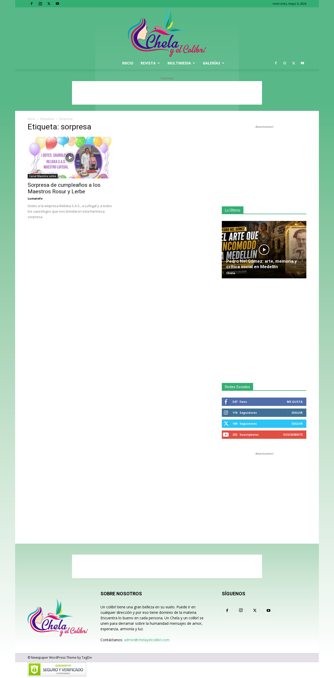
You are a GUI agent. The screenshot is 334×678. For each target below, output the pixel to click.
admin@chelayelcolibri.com (147, 639)
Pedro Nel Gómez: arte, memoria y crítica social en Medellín (261, 264)
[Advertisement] (167, 93)
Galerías (213, 63)
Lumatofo (35, 198)
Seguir (297, 413)
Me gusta (295, 402)
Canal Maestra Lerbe (42, 176)
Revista (150, 63)
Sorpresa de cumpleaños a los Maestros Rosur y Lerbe (64, 188)
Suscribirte (293, 434)
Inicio (127, 63)
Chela (230, 273)
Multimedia (181, 63)
